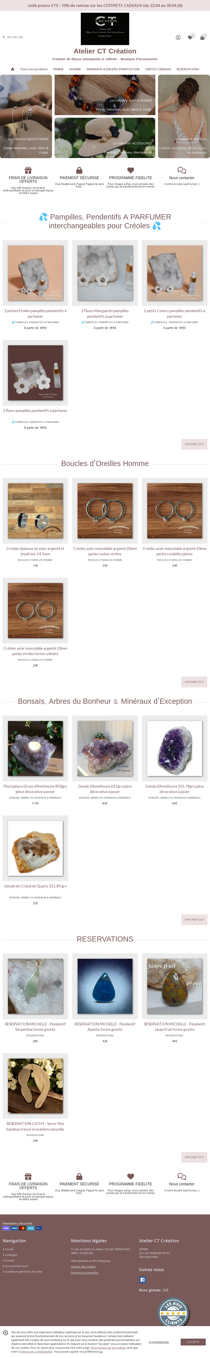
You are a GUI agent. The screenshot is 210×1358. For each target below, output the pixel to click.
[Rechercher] (4, 37)
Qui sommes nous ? (16, 1266)
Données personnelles (84, 1273)
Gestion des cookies (83, 1267)
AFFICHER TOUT (194, 444)
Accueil (8, 1249)
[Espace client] (178, 37)
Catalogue (10, 1255)
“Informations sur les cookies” (108, 1348)
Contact (8, 1260)
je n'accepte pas (159, 1342)
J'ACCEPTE (193, 1342)
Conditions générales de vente (22, 1272)
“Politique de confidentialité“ (35, 1351)
